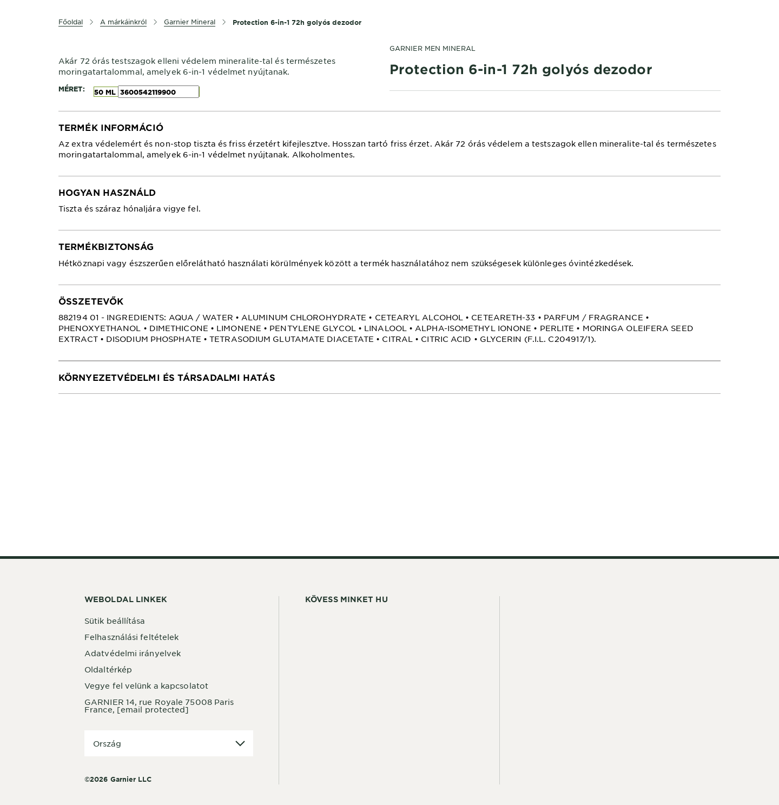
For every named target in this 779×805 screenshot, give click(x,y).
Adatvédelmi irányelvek (132, 653)
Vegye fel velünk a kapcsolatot (146, 685)
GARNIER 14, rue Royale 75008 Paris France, (159, 705)
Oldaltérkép (108, 669)
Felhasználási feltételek (131, 637)
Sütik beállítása (115, 620)
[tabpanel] (389, 143)
